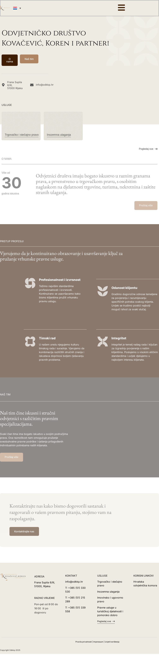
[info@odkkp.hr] (31, 85)
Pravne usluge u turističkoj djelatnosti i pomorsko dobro (110, 611)
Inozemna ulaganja (108, 591)
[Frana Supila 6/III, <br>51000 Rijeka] (3, 85)
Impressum (98, 642)
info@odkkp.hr (45, 84)
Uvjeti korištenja (112, 642)
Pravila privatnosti (83, 642)
